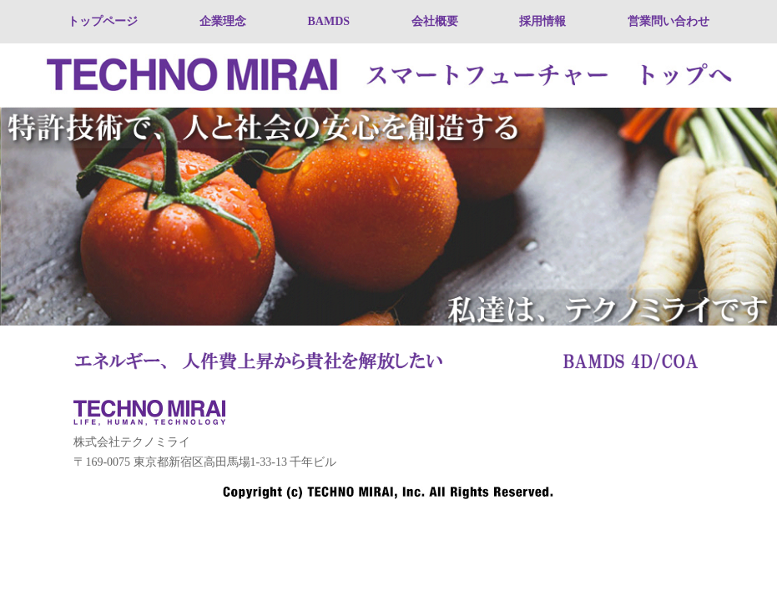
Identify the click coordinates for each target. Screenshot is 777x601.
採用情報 (542, 21)
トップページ (103, 21)
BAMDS (328, 21)
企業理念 (222, 21)
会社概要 (434, 21)
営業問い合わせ (668, 21)
